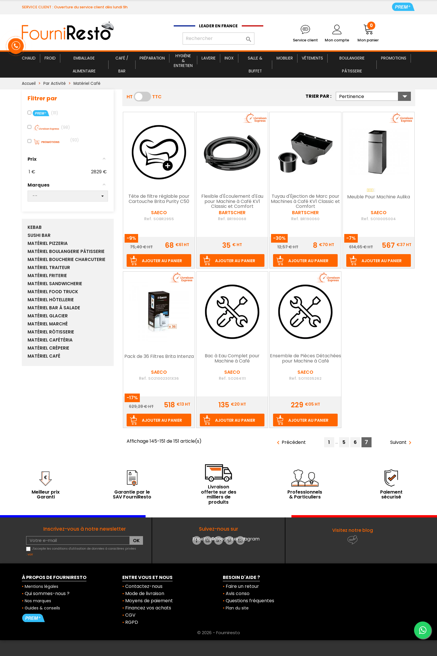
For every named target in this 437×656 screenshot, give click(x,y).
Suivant (401, 442)
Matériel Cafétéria (50, 340)
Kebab (35, 227)
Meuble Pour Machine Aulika (378, 197)
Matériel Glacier (48, 316)
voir (30, 554)
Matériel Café (44, 356)
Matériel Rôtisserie (51, 332)
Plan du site (237, 608)
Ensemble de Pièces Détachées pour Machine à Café (305, 358)
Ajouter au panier (162, 261)
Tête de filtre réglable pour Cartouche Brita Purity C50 (159, 199)
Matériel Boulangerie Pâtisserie (66, 251)
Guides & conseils (42, 608)
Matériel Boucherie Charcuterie (66, 259)
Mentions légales (41, 586)
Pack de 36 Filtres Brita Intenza (159, 357)
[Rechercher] (218, 38)
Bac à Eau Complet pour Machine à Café (232, 358)
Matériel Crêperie (48, 348)
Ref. (148, 219)
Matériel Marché (48, 324)
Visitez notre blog (352, 530)
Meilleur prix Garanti (46, 494)
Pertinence (375, 96)
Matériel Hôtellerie (51, 300)
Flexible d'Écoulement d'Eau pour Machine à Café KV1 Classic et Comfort (232, 202)
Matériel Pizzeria (48, 243)
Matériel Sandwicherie (55, 284)
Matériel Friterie (47, 276)
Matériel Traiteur (49, 268)
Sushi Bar (39, 235)
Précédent (290, 442)
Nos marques (38, 601)
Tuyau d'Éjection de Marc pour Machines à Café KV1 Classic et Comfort (305, 202)
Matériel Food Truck (53, 292)
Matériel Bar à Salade (54, 308)
